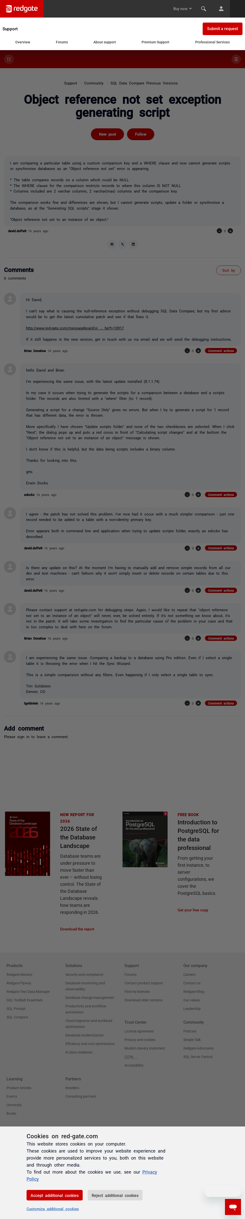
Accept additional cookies (55, 1195)
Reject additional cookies (115, 1195)
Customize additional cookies (53, 1208)
